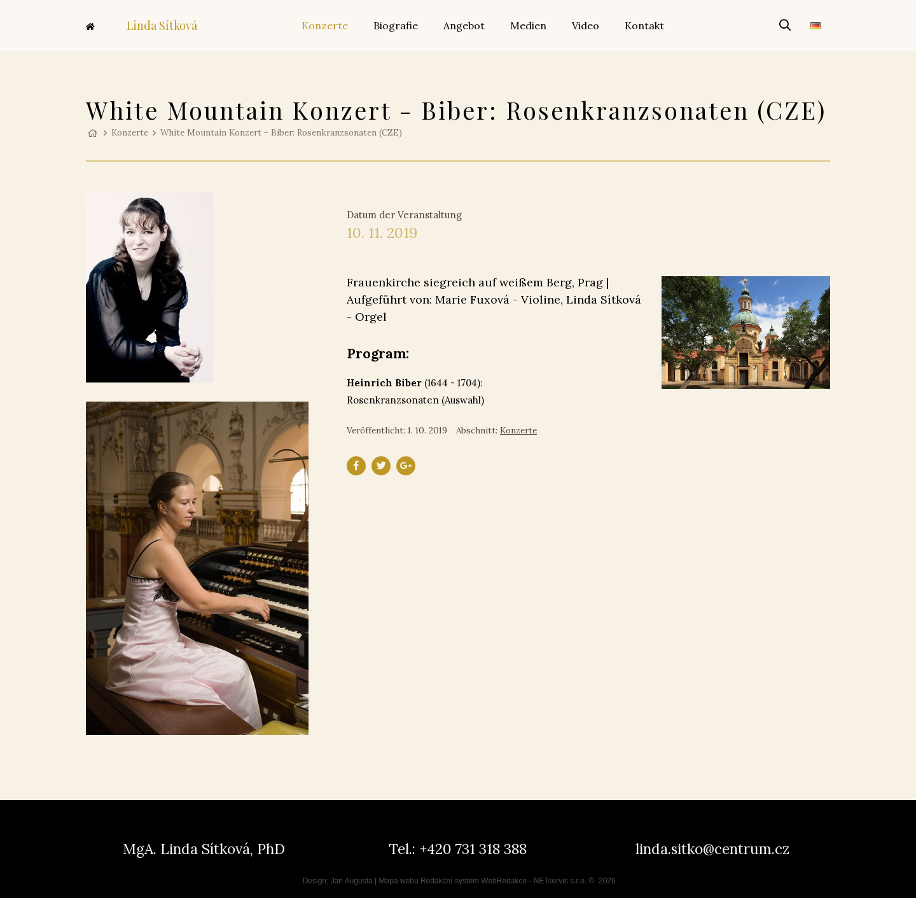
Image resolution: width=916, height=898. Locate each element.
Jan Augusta (352, 880)
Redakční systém (449, 880)
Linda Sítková (141, 25)
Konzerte (129, 132)
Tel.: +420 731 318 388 (458, 848)
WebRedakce (504, 880)
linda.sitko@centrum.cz (712, 848)
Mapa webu (399, 880)
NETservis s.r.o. (560, 880)
